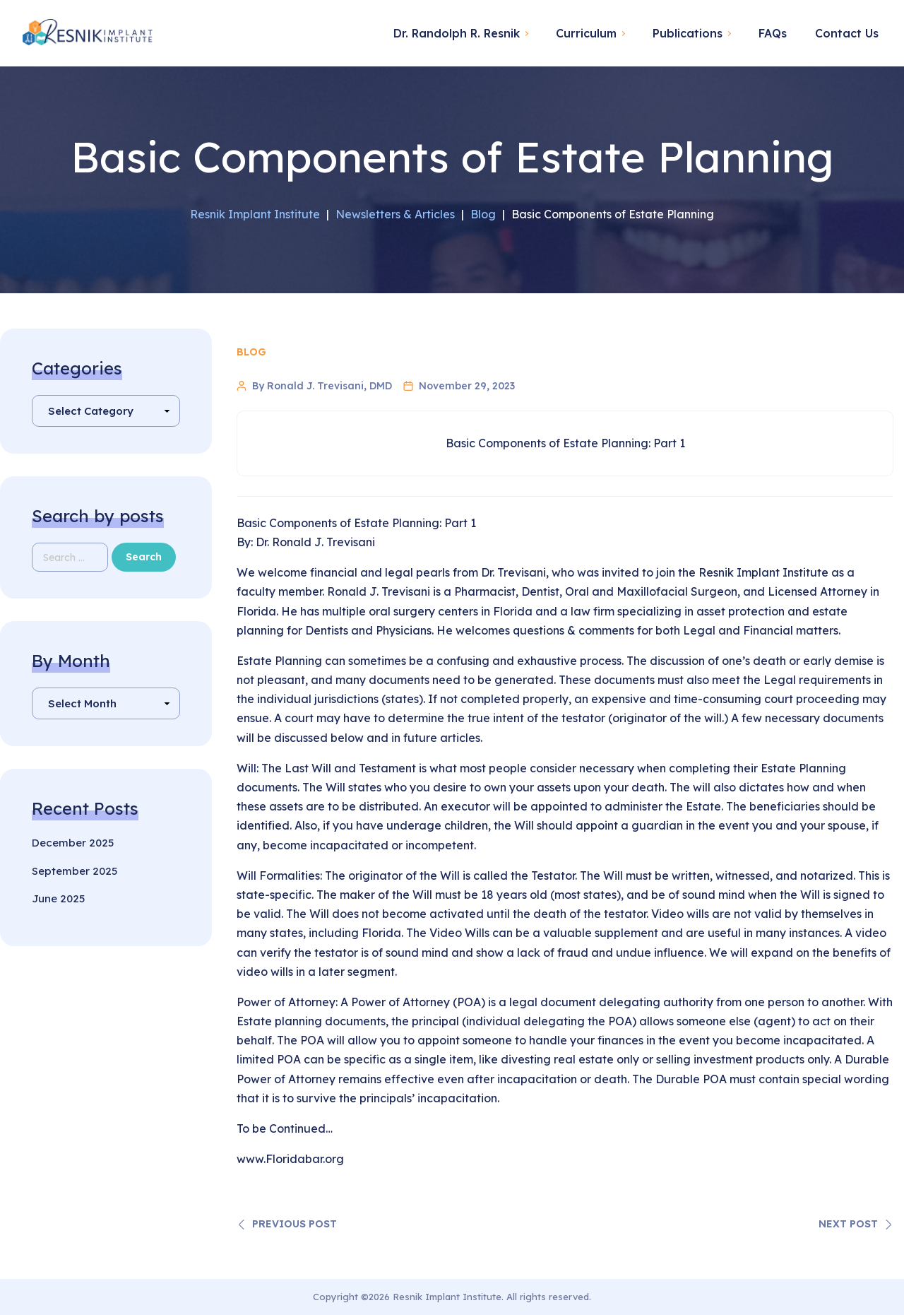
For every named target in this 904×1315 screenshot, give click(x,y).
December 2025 (73, 842)
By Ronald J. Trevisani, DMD (322, 385)
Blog (251, 352)
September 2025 (74, 871)
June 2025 (58, 898)
